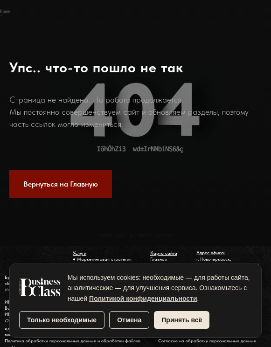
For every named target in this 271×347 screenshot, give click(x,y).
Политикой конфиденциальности (143, 298)
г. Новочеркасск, (213, 259)
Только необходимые (62, 320)
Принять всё (181, 320)
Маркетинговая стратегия (104, 259)
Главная (158, 259)
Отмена (129, 320)
